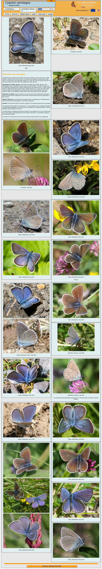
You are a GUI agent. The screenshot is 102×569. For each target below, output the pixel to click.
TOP (51, 1)
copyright (83, 7)
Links (34, 14)
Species (15, 14)
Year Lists (41, 14)
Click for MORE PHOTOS (51, 566)
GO (52, 9)
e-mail (50, 14)
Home (7, 14)
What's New (24, 14)
